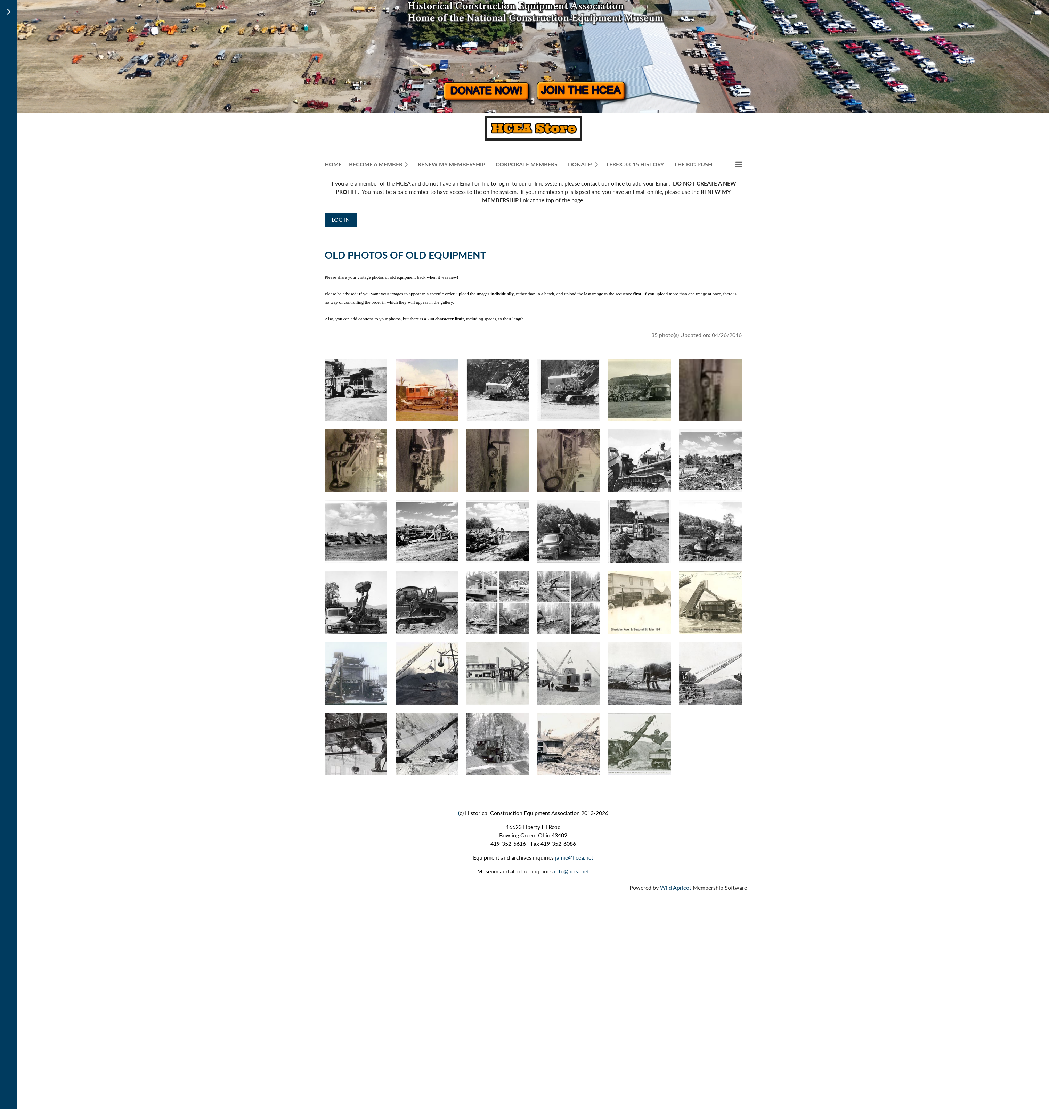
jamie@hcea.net (574, 857)
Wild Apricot (675, 887)
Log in (341, 219)
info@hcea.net (571, 871)
